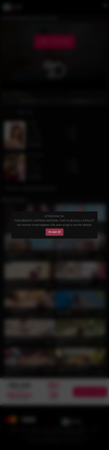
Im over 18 (54, 232)
